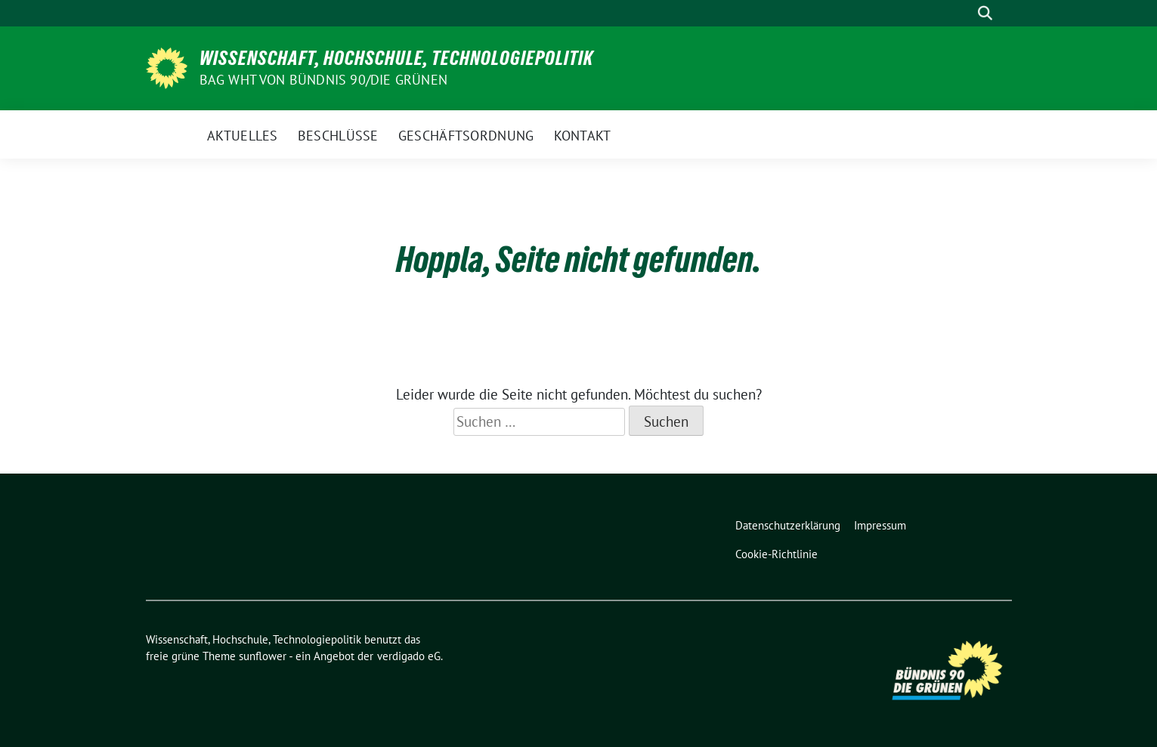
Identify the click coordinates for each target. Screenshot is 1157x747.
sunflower (262, 656)
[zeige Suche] (985, 13)
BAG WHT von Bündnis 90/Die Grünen (324, 79)
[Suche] (963, 13)
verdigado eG (409, 656)
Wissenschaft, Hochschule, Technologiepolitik (396, 58)
